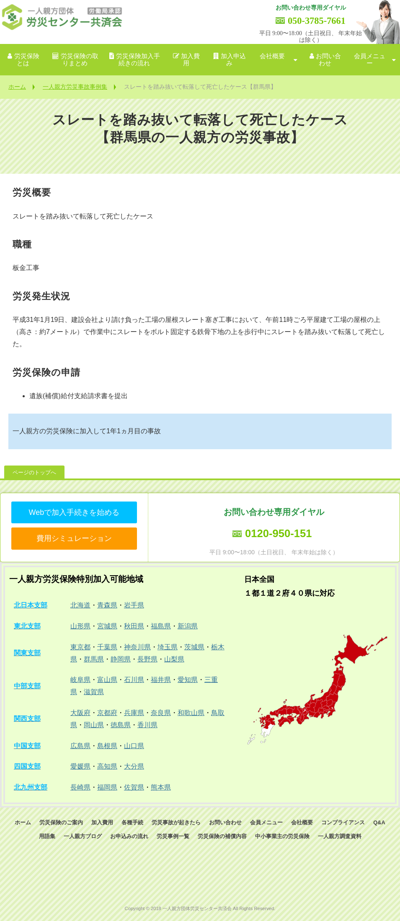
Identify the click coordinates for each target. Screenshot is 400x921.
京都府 (107, 712)
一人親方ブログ (83, 836)
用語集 (47, 836)
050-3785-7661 (317, 20)
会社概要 (272, 56)
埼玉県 (167, 647)
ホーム (17, 86)
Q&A (379, 822)
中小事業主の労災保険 (282, 836)
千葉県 (107, 647)
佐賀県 (134, 787)
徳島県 (121, 724)
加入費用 (190, 60)
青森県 (107, 605)
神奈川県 (137, 647)
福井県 (161, 679)
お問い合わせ (328, 60)
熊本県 (161, 787)
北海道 (80, 605)
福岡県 (107, 787)
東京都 (80, 647)
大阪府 (80, 712)
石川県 (134, 679)
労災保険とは (26, 60)
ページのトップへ (34, 472)
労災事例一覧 (173, 836)
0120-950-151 (278, 533)
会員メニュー (369, 60)
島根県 (107, 745)
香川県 (147, 724)
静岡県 (121, 659)
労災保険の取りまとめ (79, 60)
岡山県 (94, 724)
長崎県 (80, 787)
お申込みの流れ (129, 836)
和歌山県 (191, 712)
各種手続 (132, 822)
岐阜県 (80, 679)
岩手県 (134, 605)
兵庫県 (134, 712)
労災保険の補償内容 (222, 836)
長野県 (147, 659)
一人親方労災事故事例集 (75, 86)
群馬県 (94, 659)
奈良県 (161, 712)
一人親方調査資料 (339, 836)
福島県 (161, 626)
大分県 (134, 766)
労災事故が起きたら (176, 822)
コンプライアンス (343, 822)
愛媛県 (80, 766)
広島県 (80, 745)
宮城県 (107, 626)
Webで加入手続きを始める (74, 512)
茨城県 (194, 647)
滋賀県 (94, 691)
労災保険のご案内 (61, 822)
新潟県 (188, 626)
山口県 (134, 745)
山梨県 (174, 659)
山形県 (80, 626)
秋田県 (134, 626)
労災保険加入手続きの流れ (138, 60)
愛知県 (188, 679)
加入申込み (233, 60)
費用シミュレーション (74, 538)
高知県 (107, 766)
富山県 (107, 679)
